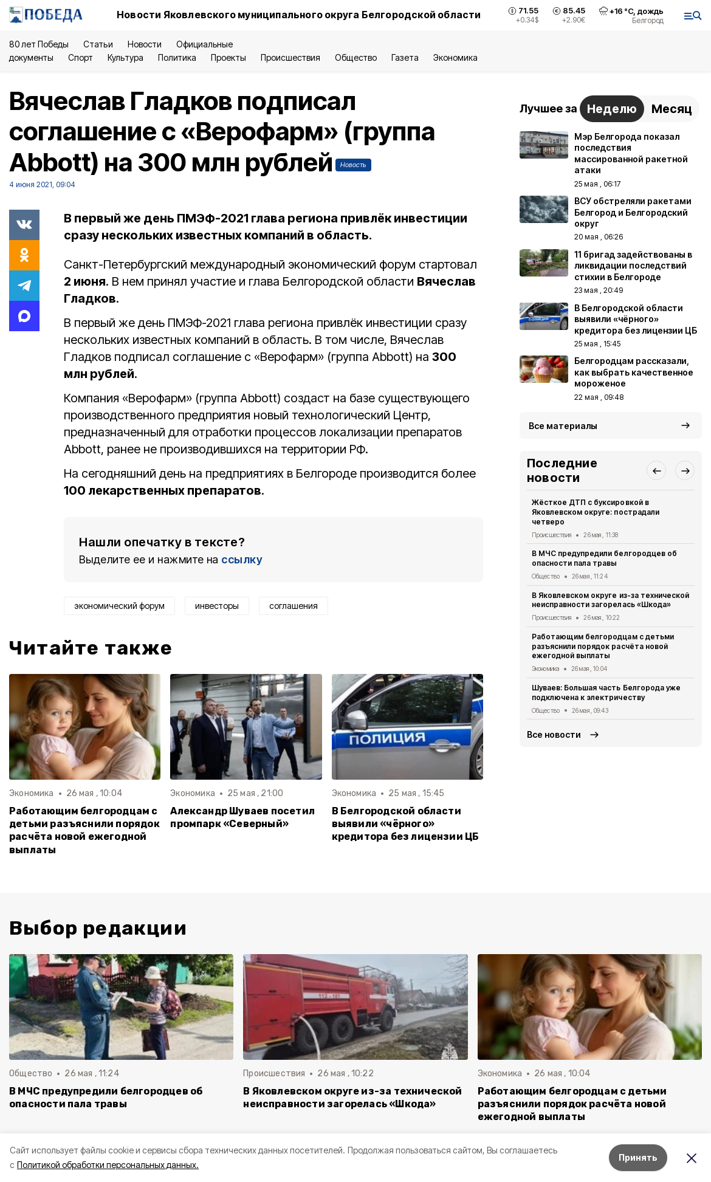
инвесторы (217, 605)
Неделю (612, 108)
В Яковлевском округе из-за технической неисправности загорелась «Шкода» (610, 600)
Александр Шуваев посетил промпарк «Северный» (242, 817)
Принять (638, 1157)
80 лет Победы (39, 44)
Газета (405, 57)
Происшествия (290, 57)
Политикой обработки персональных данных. (108, 1165)
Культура (125, 57)
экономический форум (119, 605)
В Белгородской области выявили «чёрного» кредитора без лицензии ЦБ (405, 823)
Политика (177, 57)
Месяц (671, 108)
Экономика (455, 57)
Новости (145, 44)
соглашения (293, 605)
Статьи (97, 44)
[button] (656, 470)
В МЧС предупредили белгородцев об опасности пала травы (604, 558)
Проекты (228, 57)
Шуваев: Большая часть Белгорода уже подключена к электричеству (606, 692)
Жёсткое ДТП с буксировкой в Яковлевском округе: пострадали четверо (595, 512)
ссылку (242, 559)
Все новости (554, 734)
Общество (355, 57)
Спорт (80, 57)
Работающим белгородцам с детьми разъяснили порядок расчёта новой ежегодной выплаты (84, 830)
